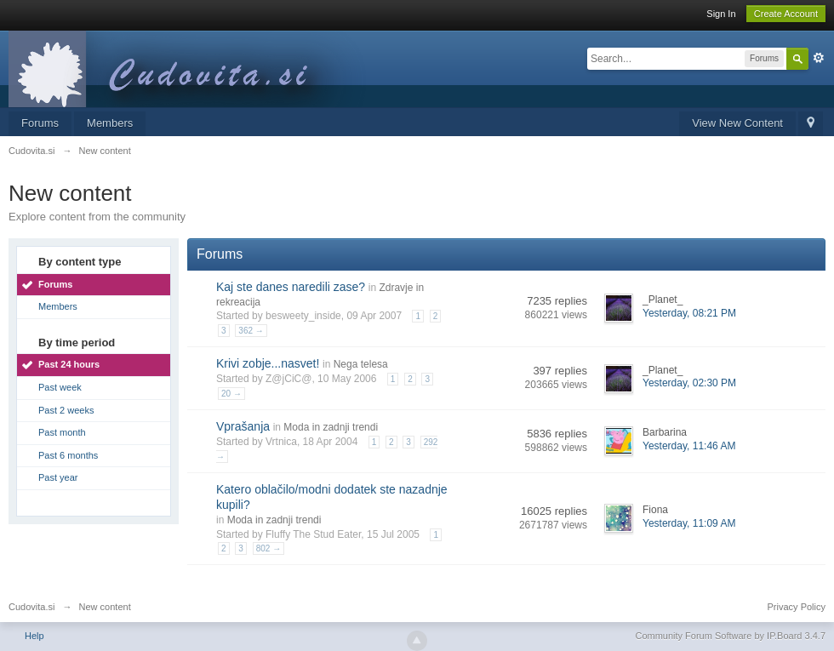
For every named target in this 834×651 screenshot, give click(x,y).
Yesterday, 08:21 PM (689, 313)
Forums (40, 123)
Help (34, 636)
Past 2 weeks (66, 410)
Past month (62, 432)
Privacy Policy (796, 607)
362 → (250, 330)
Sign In (720, 14)
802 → (268, 548)
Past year (57, 477)
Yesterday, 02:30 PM (689, 383)
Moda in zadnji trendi (330, 427)
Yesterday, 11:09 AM (689, 523)
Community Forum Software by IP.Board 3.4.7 (730, 636)
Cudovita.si (31, 607)
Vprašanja (243, 426)
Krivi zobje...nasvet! (267, 363)
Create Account (786, 14)
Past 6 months (68, 455)
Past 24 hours (69, 364)
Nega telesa (361, 364)
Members (110, 123)
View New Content (737, 123)
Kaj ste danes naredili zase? (290, 287)
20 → (231, 393)
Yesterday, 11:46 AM (689, 446)
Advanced (818, 58)
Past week (60, 387)
